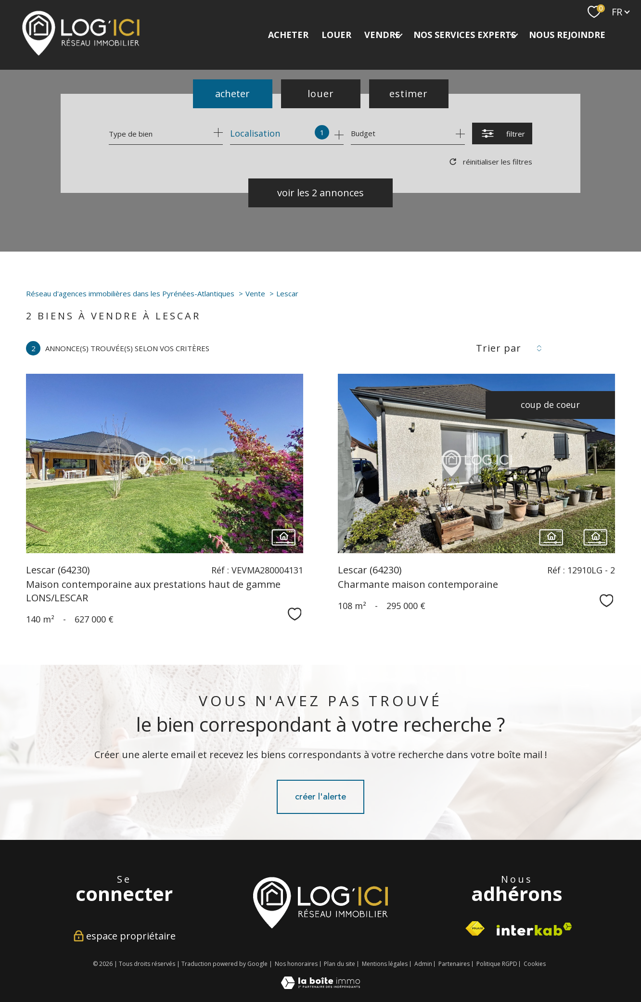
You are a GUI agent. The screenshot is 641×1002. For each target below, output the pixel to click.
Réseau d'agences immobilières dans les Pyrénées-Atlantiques (130, 293)
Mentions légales (385, 964)
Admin (423, 964)
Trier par (498, 348)
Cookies (535, 964)
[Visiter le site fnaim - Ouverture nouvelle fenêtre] (475, 929)
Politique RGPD (496, 964)
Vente (255, 293)
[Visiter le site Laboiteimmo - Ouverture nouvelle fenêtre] (320, 985)
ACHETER (288, 34)
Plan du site (339, 964)
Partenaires (454, 964)
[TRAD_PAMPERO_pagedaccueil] (80, 53)
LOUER (336, 34)
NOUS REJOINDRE (567, 34)
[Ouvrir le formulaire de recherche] (502, 133)
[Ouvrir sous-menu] (398, 35)
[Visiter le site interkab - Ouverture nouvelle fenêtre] (320, 902)
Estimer (408, 93)
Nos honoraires (296, 964)
